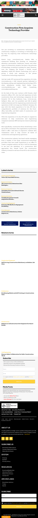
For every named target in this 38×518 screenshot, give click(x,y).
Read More (27, 434)
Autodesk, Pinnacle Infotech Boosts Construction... (12, 191)
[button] (2, 15)
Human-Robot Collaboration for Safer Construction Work (17, 355)
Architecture (5, 291)
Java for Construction (10, 224)
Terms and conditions (19, 376)
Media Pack (13, 396)
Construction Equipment (8, 175)
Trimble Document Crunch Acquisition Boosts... (9, 198)
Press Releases (5, 210)
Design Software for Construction (28, 225)
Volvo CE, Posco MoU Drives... (10, 177)
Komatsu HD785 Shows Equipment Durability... (12, 205)
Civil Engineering (6, 352)
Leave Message (8, 399)
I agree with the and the (18, 377)
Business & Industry (6, 182)
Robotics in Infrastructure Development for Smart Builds (17, 324)
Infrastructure (5, 321)
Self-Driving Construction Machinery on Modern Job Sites (18, 263)
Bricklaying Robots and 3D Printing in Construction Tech (17, 293)
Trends (19, 25)
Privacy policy (31, 503)
